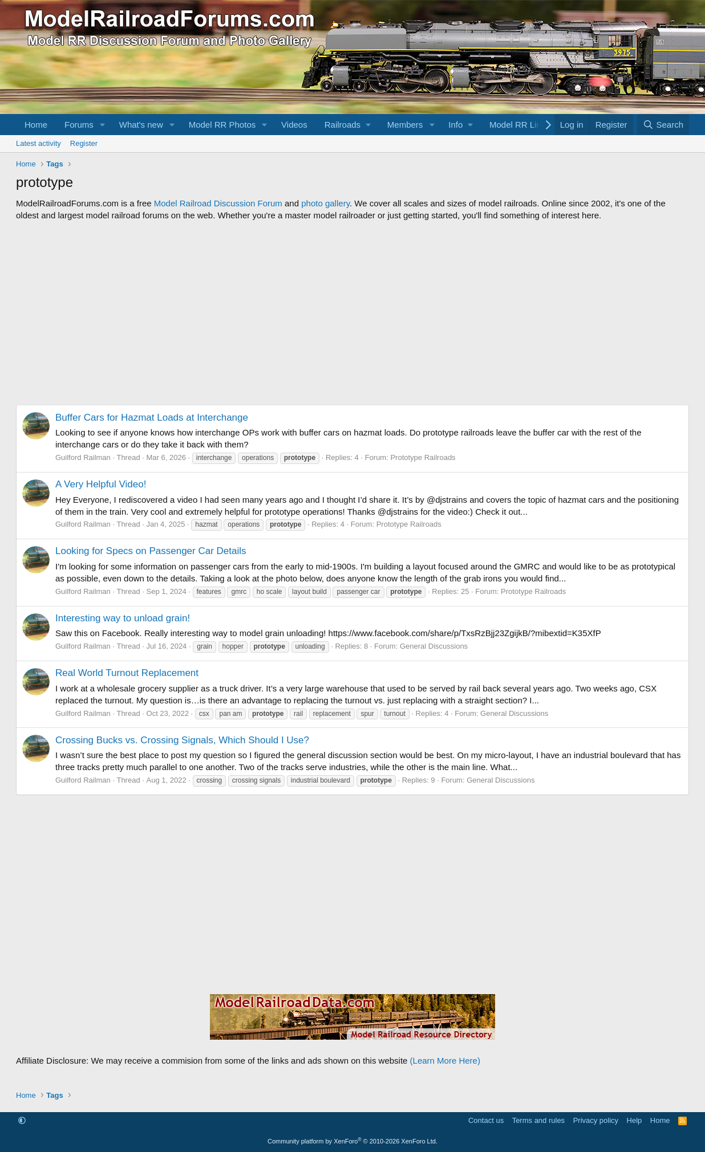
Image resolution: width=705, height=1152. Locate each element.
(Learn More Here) (445, 1060)
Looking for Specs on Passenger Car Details (150, 551)
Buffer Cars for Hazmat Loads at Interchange (151, 417)
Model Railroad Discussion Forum (218, 203)
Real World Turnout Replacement (126, 672)
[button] (103, 124)
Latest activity (38, 143)
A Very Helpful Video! (100, 484)
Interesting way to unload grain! (122, 618)
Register (84, 143)
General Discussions (434, 646)
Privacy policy (595, 1120)
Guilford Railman (83, 457)
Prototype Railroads (422, 457)
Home (36, 124)
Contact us (486, 1120)
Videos (294, 124)
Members (405, 124)
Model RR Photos (222, 124)
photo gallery (325, 203)
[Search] (663, 124)
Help (634, 1120)
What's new (141, 124)
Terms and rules (538, 1120)
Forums (79, 124)
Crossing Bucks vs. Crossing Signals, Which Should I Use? (182, 740)
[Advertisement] (352, 313)
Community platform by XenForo (352, 1141)
